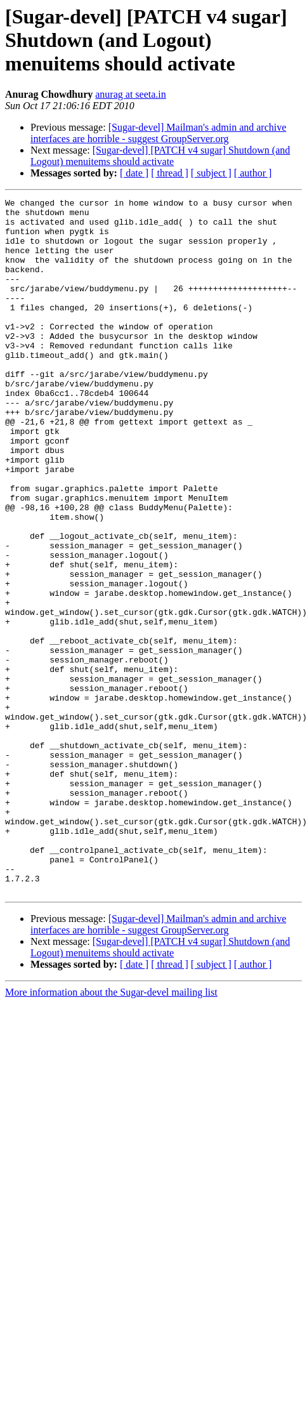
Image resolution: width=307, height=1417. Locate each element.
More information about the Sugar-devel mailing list (111, 1131)
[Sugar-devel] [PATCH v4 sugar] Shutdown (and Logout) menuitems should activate (160, 156)
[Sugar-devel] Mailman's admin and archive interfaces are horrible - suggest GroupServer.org (158, 133)
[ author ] (253, 173)
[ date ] (134, 173)
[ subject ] (211, 173)
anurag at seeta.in (130, 94)
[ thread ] (169, 173)
